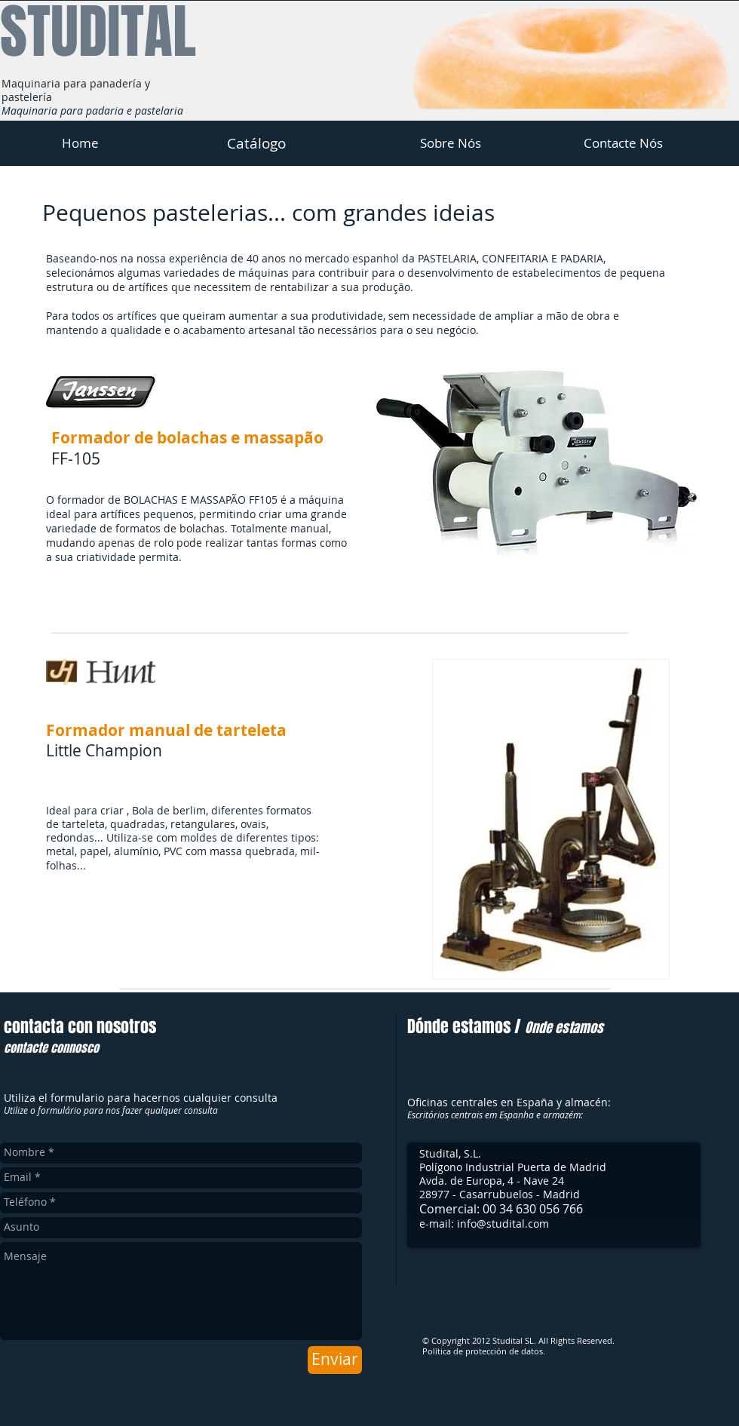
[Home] (80, 143)
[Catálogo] (256, 143)
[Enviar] (335, 1360)
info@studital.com (503, 1223)
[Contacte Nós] (623, 143)
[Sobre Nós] (450, 143)
